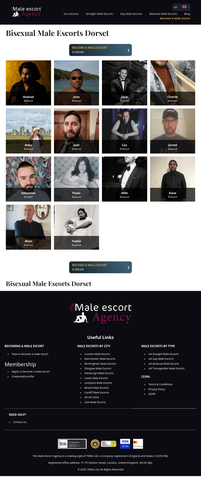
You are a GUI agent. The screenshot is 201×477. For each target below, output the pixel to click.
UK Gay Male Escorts (161, 360)
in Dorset (101, 50)
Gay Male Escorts (131, 14)
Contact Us (19, 423)
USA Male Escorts (95, 403)
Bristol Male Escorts (96, 388)
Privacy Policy (156, 390)
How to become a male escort (30, 355)
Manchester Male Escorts (99, 360)
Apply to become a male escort (31, 372)
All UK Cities (91, 398)
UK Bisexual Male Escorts (163, 364)
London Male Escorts (97, 355)
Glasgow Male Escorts (97, 369)
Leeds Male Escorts (96, 379)
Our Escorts (71, 14)
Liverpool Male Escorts (98, 384)
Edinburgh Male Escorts (99, 374)
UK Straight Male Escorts (163, 355)
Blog (187, 14)
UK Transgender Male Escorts (166, 369)
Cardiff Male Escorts (96, 393)
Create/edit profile (23, 377)
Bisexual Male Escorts (163, 14)
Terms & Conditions (160, 385)
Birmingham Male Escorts (100, 364)
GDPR (152, 395)
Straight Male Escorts (99, 14)
